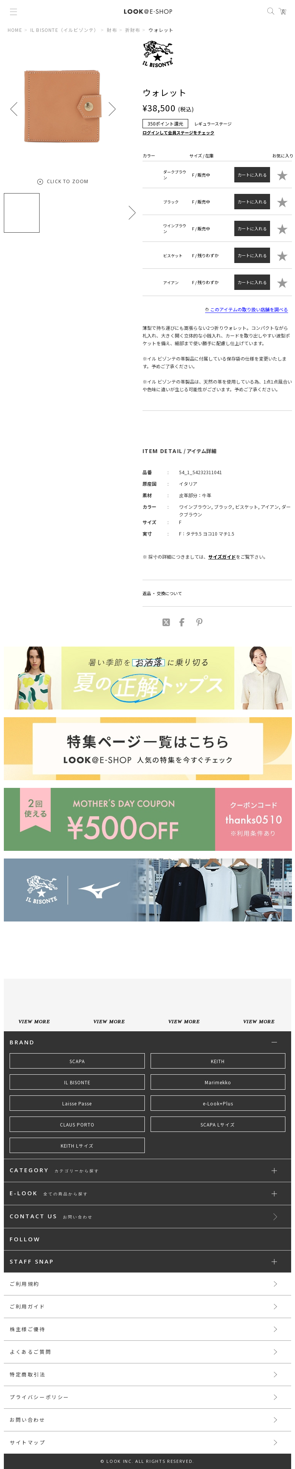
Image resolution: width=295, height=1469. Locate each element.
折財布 (133, 29)
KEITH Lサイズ (77, 1146)
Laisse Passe (77, 1103)
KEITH (218, 1061)
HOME (15, 29)
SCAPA (77, 1061)
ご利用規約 (25, 1283)
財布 (112, 29)
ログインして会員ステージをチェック (178, 132)
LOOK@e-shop (148, 11)
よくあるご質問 (30, 1351)
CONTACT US (51, 1216)
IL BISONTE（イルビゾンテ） (64, 29)
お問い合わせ (28, 1419)
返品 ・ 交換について (162, 593)
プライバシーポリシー (40, 1397)
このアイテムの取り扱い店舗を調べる (246, 309)
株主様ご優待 (28, 1329)
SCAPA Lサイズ (218, 1125)
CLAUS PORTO (77, 1125)
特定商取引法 (28, 1374)
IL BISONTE (77, 1082)
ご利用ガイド (28, 1306)
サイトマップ (28, 1442)
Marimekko (218, 1082)
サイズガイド (222, 556)
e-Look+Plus (218, 1103)
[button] (112, 109)
